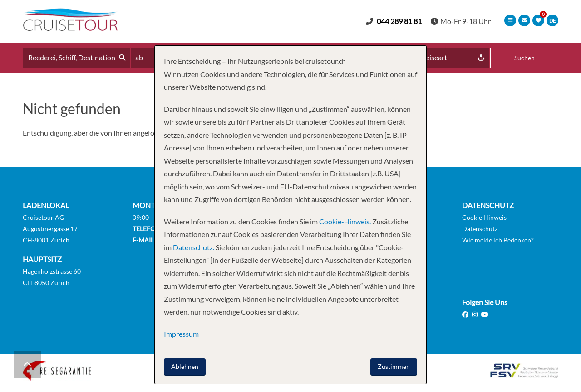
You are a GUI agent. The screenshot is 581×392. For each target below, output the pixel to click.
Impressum (181, 333)
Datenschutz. (193, 247)
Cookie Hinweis (484, 217)
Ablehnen (184, 366)
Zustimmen (394, 366)
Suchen (524, 58)
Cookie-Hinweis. (344, 221)
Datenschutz (479, 228)
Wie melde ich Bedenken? (498, 240)
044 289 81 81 (399, 21)
